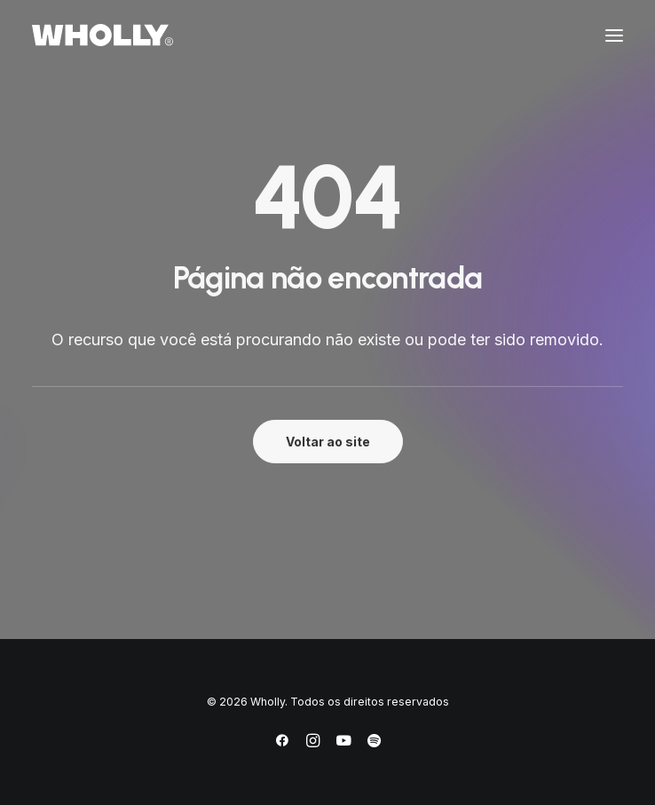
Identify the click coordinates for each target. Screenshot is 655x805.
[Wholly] (102, 35)
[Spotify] (374, 743)
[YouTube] (343, 743)
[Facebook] (282, 743)
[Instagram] (313, 743)
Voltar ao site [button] (328, 441)
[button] (614, 35)
